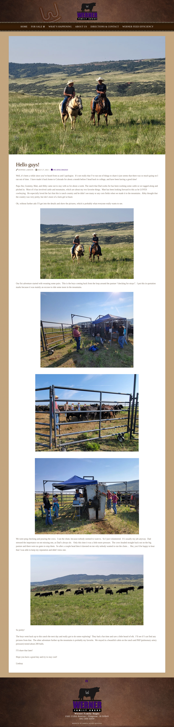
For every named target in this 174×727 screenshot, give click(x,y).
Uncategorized (59, 170)
